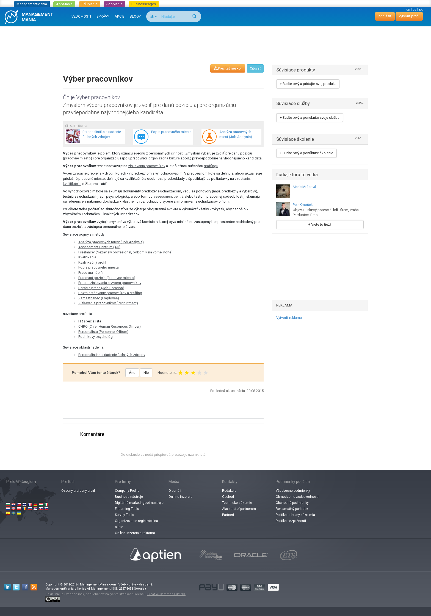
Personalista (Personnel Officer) (103, 332)
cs (414, 9)
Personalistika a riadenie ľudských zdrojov (111, 355)
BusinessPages (143, 4)
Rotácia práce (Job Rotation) (101, 288)
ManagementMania (31, 4)
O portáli (174, 491)
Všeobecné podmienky (293, 491)
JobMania (114, 4)
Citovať (255, 68)
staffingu (211, 166)
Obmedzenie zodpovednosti (297, 497)
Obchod (228, 497)
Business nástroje (129, 497)
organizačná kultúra (164, 158)
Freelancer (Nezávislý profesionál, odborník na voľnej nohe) (125, 252)
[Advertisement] (215, 40)
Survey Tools (124, 515)
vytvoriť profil (409, 16)
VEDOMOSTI (81, 16)
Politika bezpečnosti (291, 521)
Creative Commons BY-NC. (166, 594)
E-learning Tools (127, 509)
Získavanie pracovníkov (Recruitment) (108, 303)
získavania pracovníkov (146, 166)
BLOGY (135, 16)
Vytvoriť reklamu (289, 318)
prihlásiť (384, 16)
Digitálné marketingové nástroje (139, 503)
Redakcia (229, 491)
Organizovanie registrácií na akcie (136, 524)
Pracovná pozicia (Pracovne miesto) (106, 278)
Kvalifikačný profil (92, 262)
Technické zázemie (237, 503)
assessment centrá (168, 196)
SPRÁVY (102, 16)
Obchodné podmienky (292, 503)
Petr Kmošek (303, 205)
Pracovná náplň (90, 272)
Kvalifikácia (87, 257)
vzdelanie (242, 178)
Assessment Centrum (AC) (99, 247)
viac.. (360, 102)
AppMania (64, 4)
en (408, 9)
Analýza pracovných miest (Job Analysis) (111, 242)
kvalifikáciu (72, 184)
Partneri (228, 515)
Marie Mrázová (304, 187)
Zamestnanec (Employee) (98, 298)
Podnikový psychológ (95, 337)
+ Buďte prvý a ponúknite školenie (306, 153)
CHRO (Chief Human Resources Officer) (109, 326)
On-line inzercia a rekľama (135, 533)
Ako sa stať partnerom (239, 509)
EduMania (89, 4)
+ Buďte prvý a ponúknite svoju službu (309, 117)
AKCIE (119, 16)
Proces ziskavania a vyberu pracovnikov (109, 283)
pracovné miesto (77, 158)
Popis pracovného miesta (98, 267)
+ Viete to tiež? (319, 224)
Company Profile (127, 491)
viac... (359, 69)
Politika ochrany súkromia (295, 515)
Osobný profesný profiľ (78, 491)
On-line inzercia (180, 497)
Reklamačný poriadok (292, 509)
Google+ (140, 588)
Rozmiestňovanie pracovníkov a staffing (110, 293)
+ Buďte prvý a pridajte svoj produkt (308, 84)
